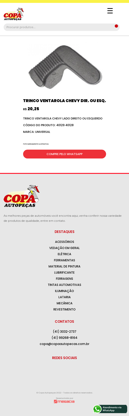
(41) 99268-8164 (64, 338)
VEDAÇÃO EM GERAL (64, 248)
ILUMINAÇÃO (64, 291)
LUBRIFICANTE (64, 272)
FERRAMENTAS (64, 260)
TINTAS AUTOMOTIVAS (64, 285)
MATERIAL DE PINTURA (64, 266)
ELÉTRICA (64, 254)
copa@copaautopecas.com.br (64, 344)
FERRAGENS (64, 278)
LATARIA (64, 297)
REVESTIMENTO (64, 309)
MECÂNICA (65, 303)
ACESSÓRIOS (64, 242)
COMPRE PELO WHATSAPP (64, 154)
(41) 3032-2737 (64, 331)
